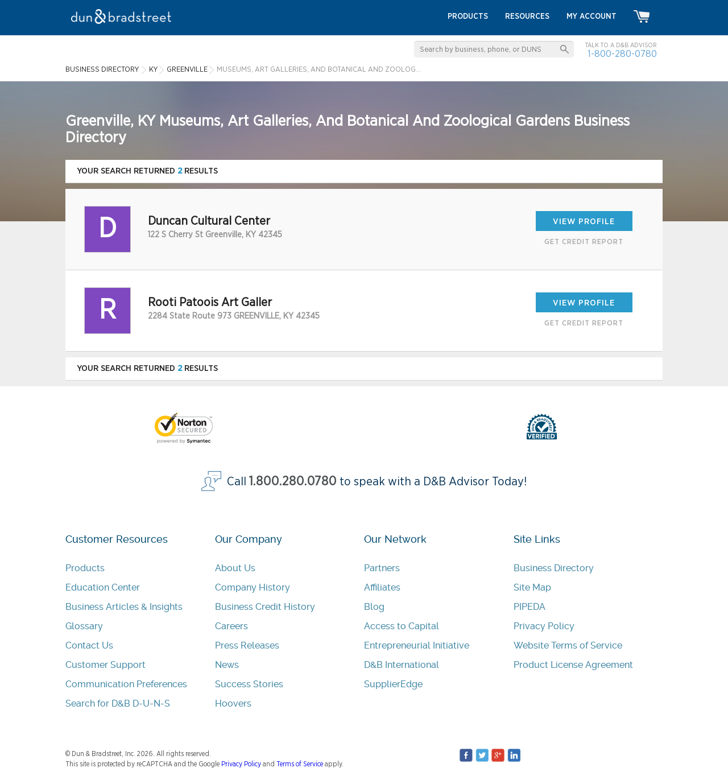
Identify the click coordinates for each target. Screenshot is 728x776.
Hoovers (233, 703)
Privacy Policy (544, 626)
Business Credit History (265, 606)
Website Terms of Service (568, 645)
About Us (235, 568)
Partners (382, 568)
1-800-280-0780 (622, 54)
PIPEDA (529, 606)
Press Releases (247, 645)
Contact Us (89, 645)
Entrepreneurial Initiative (416, 645)
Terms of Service (299, 764)
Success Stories (249, 684)
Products (85, 568)
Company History (252, 587)
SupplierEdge (393, 684)
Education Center (102, 587)
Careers (231, 626)
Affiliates (382, 587)
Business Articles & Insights (124, 606)
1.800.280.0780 (293, 481)
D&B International (401, 664)
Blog (374, 606)
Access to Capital (401, 626)
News (227, 664)
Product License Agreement (573, 664)
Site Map (532, 587)
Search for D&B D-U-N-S (117, 703)
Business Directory (554, 568)
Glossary (84, 626)
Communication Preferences (126, 684)
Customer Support (105, 664)
